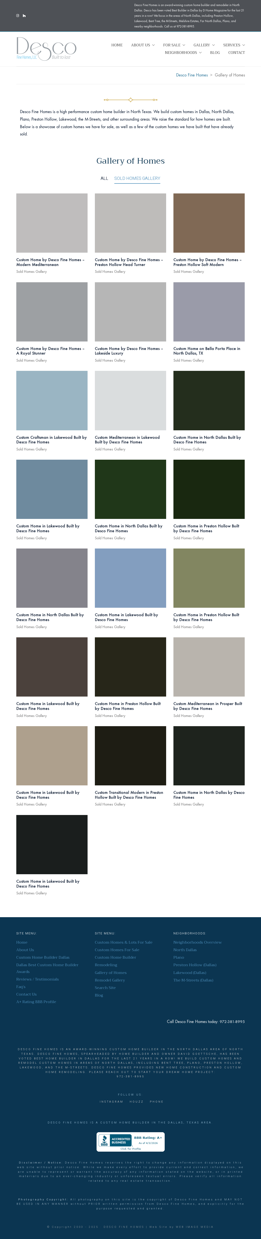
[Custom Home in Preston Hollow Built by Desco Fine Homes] (209, 489)
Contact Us (26, 994)
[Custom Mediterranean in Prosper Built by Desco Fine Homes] (209, 667)
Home (21, 942)
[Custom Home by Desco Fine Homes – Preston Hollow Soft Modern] (209, 223)
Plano (178, 957)
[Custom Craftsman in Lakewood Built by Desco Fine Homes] (52, 400)
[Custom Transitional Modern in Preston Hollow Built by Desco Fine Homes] (130, 755)
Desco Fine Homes (124, 1227)
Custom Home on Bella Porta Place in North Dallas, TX (206, 351)
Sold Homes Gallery (137, 178)
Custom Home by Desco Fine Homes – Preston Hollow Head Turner (129, 262)
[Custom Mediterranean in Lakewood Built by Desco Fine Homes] (130, 400)
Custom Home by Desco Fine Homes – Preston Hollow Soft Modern (207, 262)
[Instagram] (112, 1102)
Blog (99, 995)
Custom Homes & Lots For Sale (124, 942)
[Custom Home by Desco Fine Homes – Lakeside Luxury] (130, 311)
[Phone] (157, 1102)
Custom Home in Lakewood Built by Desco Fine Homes (48, 528)
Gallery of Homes (111, 973)
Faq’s (21, 987)
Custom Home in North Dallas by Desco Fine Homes (209, 795)
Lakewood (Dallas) (189, 973)
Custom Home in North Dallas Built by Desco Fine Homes (207, 440)
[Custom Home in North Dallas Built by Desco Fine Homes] (209, 400)
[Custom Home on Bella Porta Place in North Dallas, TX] (209, 311)
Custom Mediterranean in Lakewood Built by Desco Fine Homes (127, 440)
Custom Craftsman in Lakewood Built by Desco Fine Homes (51, 440)
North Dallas (185, 950)
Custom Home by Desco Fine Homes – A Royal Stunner (50, 351)
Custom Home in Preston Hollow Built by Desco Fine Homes (206, 528)
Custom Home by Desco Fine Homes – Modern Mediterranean (50, 262)
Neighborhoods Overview (197, 942)
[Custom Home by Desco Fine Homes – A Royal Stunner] (52, 311)
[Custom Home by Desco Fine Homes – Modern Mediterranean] (52, 223)
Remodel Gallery (110, 980)
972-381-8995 (232, 1021)
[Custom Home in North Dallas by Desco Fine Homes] (209, 755)
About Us (25, 950)
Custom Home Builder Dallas (43, 957)
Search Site (105, 988)
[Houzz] (137, 1102)
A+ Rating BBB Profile (36, 1002)
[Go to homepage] (46, 49)
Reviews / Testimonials (37, 979)
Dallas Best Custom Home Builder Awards (47, 968)
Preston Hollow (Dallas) (194, 965)
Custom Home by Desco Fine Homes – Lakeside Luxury (129, 351)
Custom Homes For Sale (117, 950)
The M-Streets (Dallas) (193, 980)
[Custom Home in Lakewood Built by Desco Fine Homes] (52, 489)
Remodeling (106, 965)
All (104, 178)
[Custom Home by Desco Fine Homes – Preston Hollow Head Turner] (130, 223)
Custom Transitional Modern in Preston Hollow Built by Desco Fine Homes (129, 795)
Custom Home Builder (115, 957)
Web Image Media (195, 1227)
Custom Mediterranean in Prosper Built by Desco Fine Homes (207, 706)
